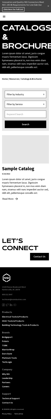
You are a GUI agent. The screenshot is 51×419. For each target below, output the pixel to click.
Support (6, 393)
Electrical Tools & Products (15, 316)
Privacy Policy (7, 414)
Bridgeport (7, 337)
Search (25, 124)
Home (5, 78)
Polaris (5, 341)
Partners (6, 382)
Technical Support (11, 398)
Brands (6, 332)
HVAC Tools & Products (13, 321)
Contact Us (7, 402)
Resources (14, 78)
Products (7, 312)
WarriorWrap (8, 349)
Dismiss (48, 6)
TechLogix (7, 362)
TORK (4, 345)
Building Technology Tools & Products (20, 325)
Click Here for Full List (13, 9)
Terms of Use (18, 414)
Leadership (7, 378)
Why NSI (6, 374)
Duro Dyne (7, 353)
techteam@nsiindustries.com (14, 299)
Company (7, 369)
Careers (5, 386)
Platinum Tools (9, 357)
